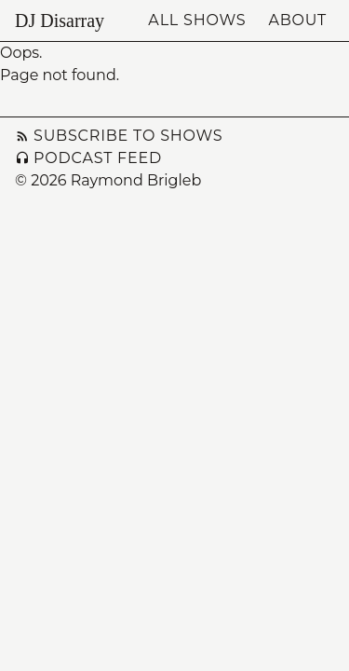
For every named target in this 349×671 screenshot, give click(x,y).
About (297, 20)
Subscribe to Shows (118, 135)
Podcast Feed (88, 158)
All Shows (197, 20)
